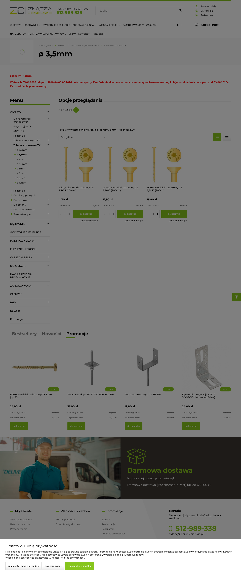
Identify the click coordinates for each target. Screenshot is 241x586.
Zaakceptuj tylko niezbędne (23, 566)
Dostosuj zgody (53, 566)
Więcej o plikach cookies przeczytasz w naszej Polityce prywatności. (45, 557)
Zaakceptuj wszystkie (80, 566)
